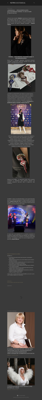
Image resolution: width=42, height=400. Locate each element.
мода (14, 282)
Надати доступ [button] (9, 355)
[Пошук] (34, 3)
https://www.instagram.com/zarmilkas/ (13, 253)
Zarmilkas (21, 282)
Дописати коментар (15, 355)
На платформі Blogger (21, 395)
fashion (19, 282)
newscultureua (17, 3)
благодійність (11, 282)
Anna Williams (27, 397)
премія (16, 282)
